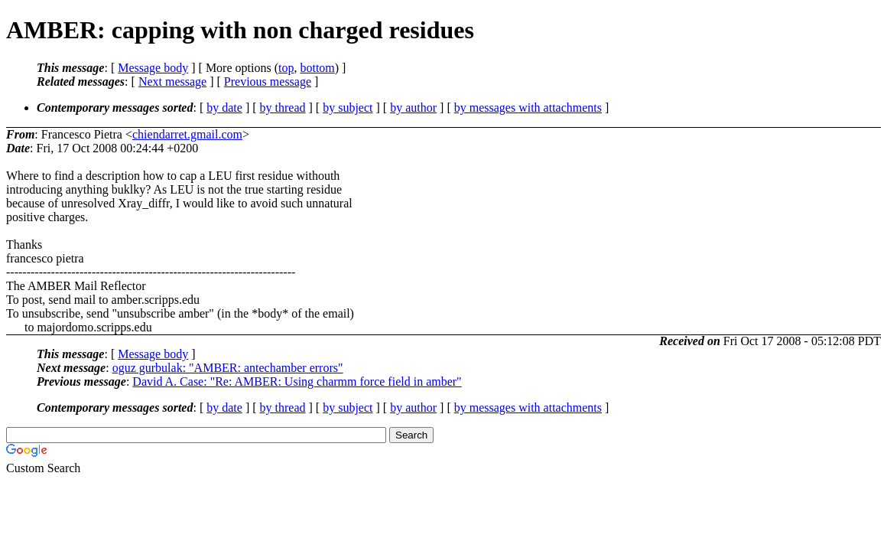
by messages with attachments (528, 107)
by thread (283, 107)
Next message (172, 81)
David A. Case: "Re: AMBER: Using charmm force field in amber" (296, 381)
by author (413, 107)
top (286, 67)
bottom (317, 67)
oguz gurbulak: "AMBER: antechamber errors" (227, 367)
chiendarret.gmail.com (187, 134)
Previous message (267, 81)
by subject (347, 107)
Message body (153, 67)
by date (224, 107)
